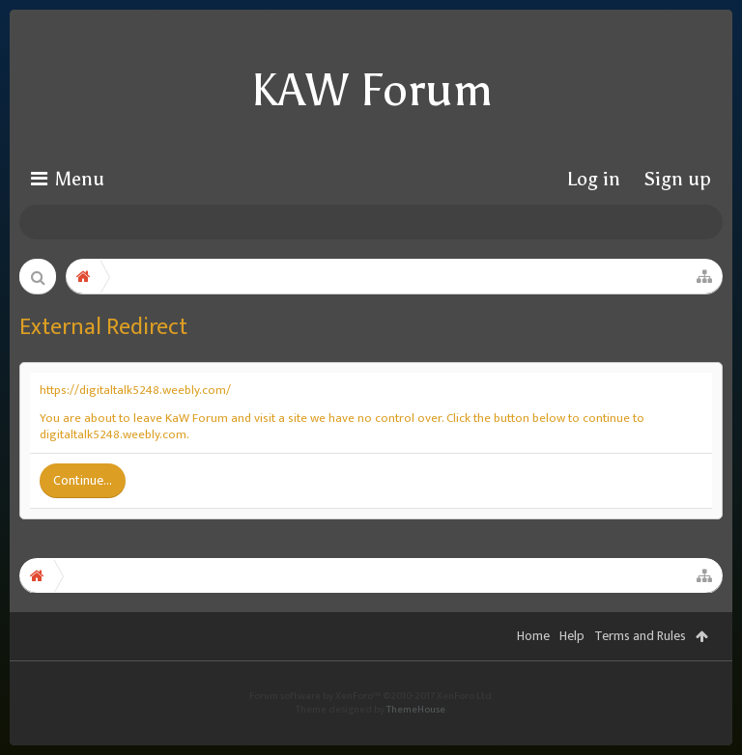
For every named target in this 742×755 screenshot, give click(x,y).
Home (533, 665)
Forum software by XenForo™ (371, 725)
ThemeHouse (415, 738)
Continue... (82, 480)
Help (572, 665)
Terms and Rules (640, 665)
